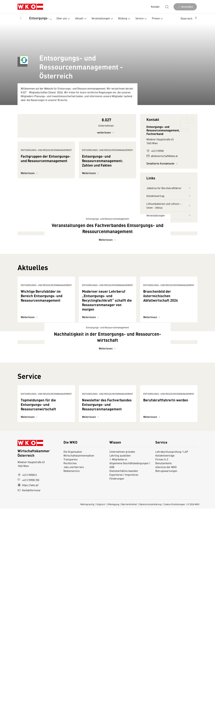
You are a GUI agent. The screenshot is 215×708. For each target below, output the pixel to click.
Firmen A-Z (161, 659)
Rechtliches (70, 662)
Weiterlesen (29, 210)
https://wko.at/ (28, 684)
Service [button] (141, 18)
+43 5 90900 (155, 151)
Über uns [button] (63, 18)
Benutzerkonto (163, 662)
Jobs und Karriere (73, 666)
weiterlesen (106, 141)
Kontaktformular (29, 689)
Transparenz (70, 659)
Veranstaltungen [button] (103, 18)
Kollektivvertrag (168, 196)
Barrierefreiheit (129, 703)
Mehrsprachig (87, 703)
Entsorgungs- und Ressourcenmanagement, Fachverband (40, 18)
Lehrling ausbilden (120, 655)
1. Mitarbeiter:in (118, 659)
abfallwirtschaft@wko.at (162, 156)
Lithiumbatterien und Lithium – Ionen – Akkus (168, 205)
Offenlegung (113, 703)
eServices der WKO (166, 666)
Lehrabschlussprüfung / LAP (171, 651)
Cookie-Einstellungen (174, 703)
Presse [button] (158, 18)
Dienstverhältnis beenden (123, 670)
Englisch (100, 703)
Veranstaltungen (168, 215)
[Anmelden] (185, 6)
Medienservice (71, 670)
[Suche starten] (167, 6)
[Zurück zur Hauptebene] (20, 18)
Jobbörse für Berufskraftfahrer (168, 188)
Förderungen (116, 678)
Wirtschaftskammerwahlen (78, 655)
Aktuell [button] (81, 18)
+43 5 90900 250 (28, 679)
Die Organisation (72, 651)
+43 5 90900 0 (27, 674)
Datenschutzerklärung (150, 703)
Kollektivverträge (164, 655)
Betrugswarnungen (166, 670)
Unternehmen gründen (122, 651)
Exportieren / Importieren (123, 674)
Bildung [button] (125, 18)
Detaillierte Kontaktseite (162, 163)
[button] (189, 18)
